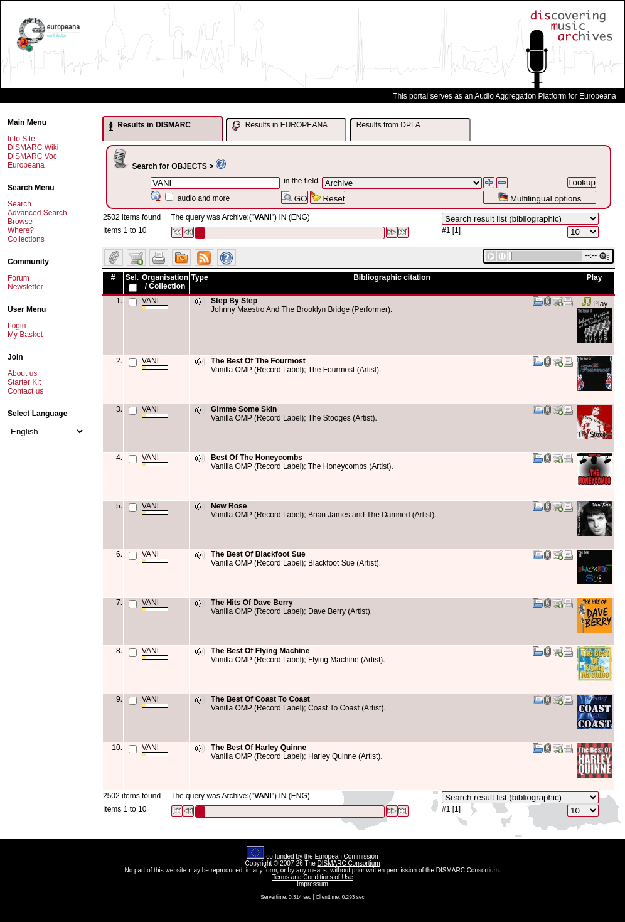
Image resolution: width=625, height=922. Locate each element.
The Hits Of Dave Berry (252, 602)
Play (594, 303)
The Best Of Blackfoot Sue (258, 554)
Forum (18, 278)
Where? (21, 230)
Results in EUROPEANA (280, 126)
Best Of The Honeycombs (256, 457)
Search (19, 204)
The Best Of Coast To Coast (260, 699)
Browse (20, 221)
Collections (26, 239)
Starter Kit (24, 382)
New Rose (229, 505)
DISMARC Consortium (349, 863)
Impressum (312, 884)
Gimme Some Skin (244, 409)
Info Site (21, 138)
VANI (155, 302)
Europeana (26, 165)
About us (22, 373)
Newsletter (25, 286)
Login (17, 325)
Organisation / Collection (165, 282)
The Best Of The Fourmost (258, 360)
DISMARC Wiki (33, 147)
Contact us (25, 391)
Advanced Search (37, 212)
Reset (328, 197)
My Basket (25, 334)
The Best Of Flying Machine (260, 650)
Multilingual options (539, 197)
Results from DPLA (388, 125)
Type (199, 277)
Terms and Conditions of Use (312, 877)
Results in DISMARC (150, 126)
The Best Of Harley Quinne (258, 747)
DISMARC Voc (32, 156)
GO (294, 197)
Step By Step (234, 300)
